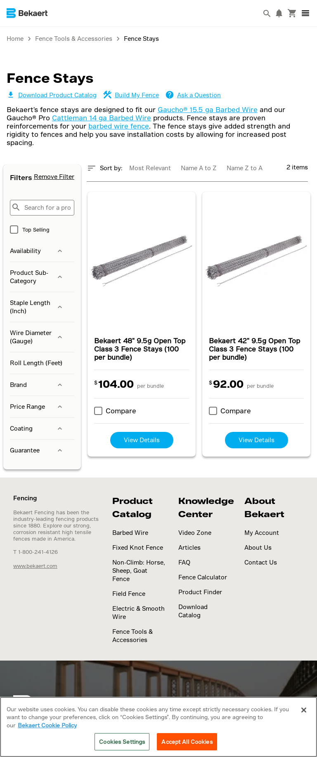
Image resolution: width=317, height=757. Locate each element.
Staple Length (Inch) (37, 306)
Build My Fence (131, 94)
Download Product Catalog (52, 94)
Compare (121, 411)
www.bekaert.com (35, 566)
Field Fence (128, 593)
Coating (37, 428)
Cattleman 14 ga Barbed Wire (101, 118)
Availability (37, 251)
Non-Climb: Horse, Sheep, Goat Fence (138, 570)
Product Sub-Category (37, 276)
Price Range (37, 407)
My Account (261, 532)
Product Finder (200, 591)
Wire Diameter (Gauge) (37, 337)
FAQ (184, 562)
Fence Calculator (202, 577)
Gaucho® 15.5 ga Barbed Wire (208, 109)
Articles (189, 547)
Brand (37, 385)
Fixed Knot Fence (137, 547)
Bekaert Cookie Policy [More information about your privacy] (47, 725)
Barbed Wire (130, 532)
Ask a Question (193, 94)
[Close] (304, 710)
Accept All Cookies (186, 741)
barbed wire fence (118, 126)
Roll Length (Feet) (37, 363)
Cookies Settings (122, 741)
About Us (258, 547)
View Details (142, 439)
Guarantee (37, 450)
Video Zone (194, 532)
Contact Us (260, 562)
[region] (158, 727)
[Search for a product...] (42, 208)
